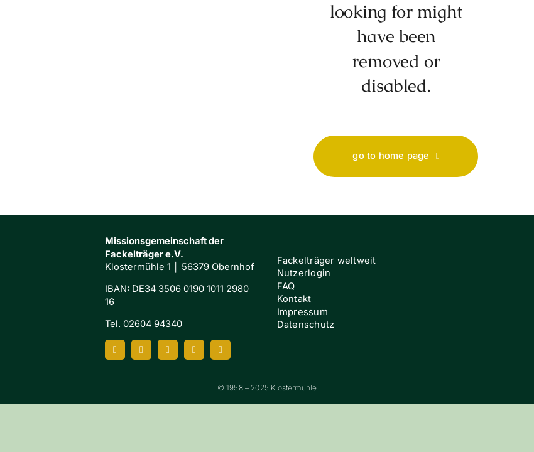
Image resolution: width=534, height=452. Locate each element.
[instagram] (141, 350)
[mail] (220, 350)
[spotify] (194, 350)
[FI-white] (482, 287)
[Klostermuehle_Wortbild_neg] (52, 271)
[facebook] (115, 350)
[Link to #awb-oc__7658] (496, 50)
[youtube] (168, 350)
